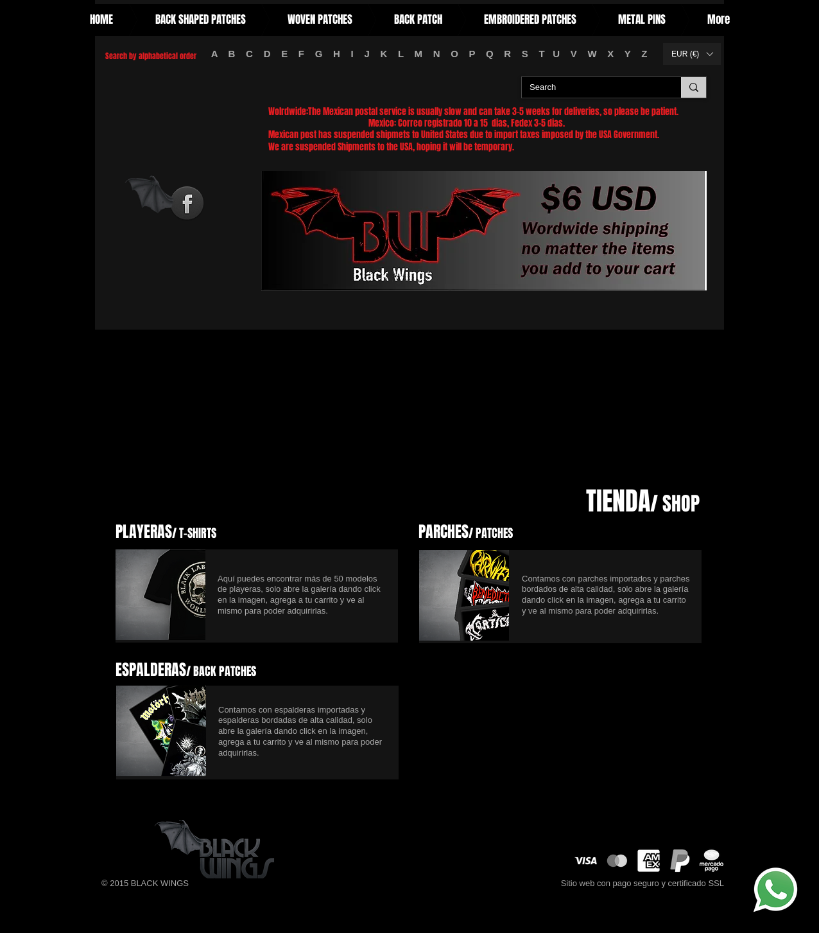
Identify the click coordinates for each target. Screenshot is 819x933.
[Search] (592, 87)
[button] (692, 54)
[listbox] (692, 54)
